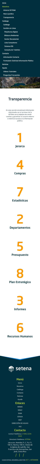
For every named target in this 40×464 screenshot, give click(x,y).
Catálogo (5, 21)
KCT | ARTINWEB (32, 460)
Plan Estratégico (20, 282)
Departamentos (20, 227)
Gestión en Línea (9, 28)
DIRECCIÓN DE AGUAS (20, 423)
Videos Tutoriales (9, 71)
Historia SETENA (9, 10)
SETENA (28, 439)
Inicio (4, 3)
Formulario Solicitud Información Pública (18, 61)
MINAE (20, 407)
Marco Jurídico (8, 14)
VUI (20, 426)
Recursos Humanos (20, 336)
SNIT (20, 420)
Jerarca (20, 146)
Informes (20, 309)
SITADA (20, 417)
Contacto (5, 53)
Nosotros (5, 7)
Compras (20, 173)
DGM (20, 413)
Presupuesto (20, 254)
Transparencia (8, 17)
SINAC (20, 410)
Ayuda (4, 68)
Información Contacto (11, 57)
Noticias (5, 64)
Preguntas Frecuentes (11, 75)
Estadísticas (20, 200)
